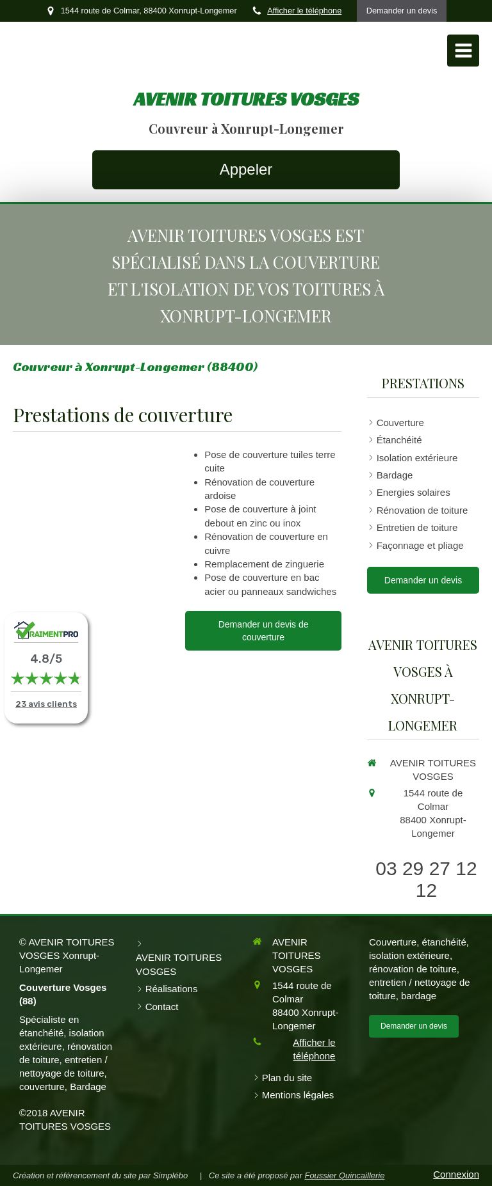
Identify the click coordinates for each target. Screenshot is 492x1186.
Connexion (456, 1174)
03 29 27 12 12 (426, 879)
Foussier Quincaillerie (344, 1175)
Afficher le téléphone (304, 10)
